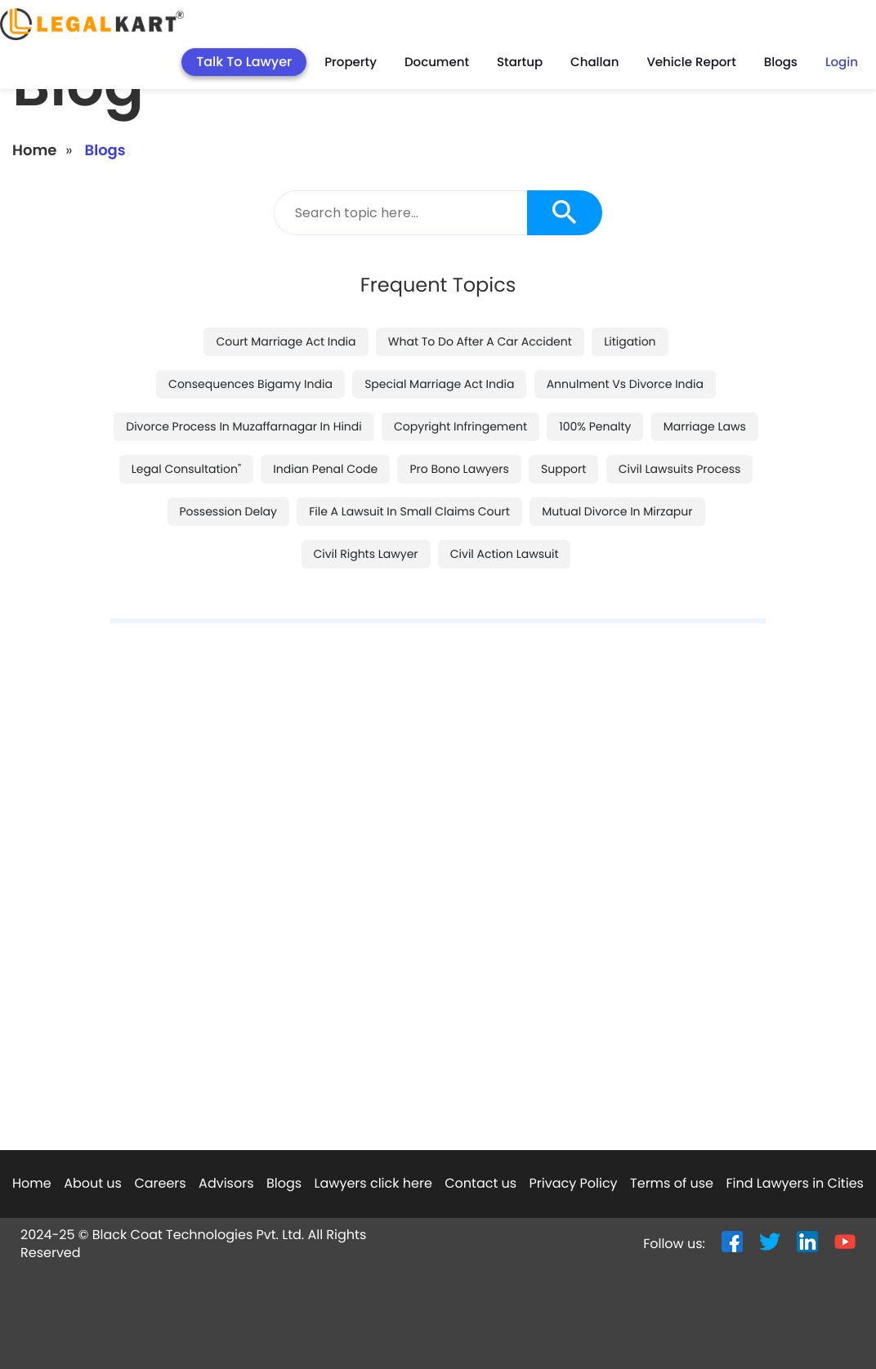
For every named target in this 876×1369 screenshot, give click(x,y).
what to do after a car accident (480, 341)
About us (93, 1183)
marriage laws (705, 426)
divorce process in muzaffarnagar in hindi (243, 426)
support (563, 469)
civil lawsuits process (680, 469)
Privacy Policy (574, 1183)
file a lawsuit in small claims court (409, 511)
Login (841, 62)
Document (436, 62)
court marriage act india (285, 341)
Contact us (480, 1183)
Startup (520, 62)
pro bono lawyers (458, 469)
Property (350, 62)
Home (34, 150)
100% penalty (595, 426)
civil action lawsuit (504, 554)
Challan (594, 62)
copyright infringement (460, 426)
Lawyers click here (373, 1183)
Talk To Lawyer (244, 61)
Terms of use (671, 1183)
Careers (159, 1183)
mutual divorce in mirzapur (617, 511)
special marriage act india (439, 384)
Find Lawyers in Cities (794, 1183)
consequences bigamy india (250, 384)
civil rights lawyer (366, 554)
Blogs (781, 62)
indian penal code (325, 469)
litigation (629, 341)
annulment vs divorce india (625, 384)
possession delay (228, 511)
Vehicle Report (690, 62)
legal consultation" (186, 469)
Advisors (226, 1183)
